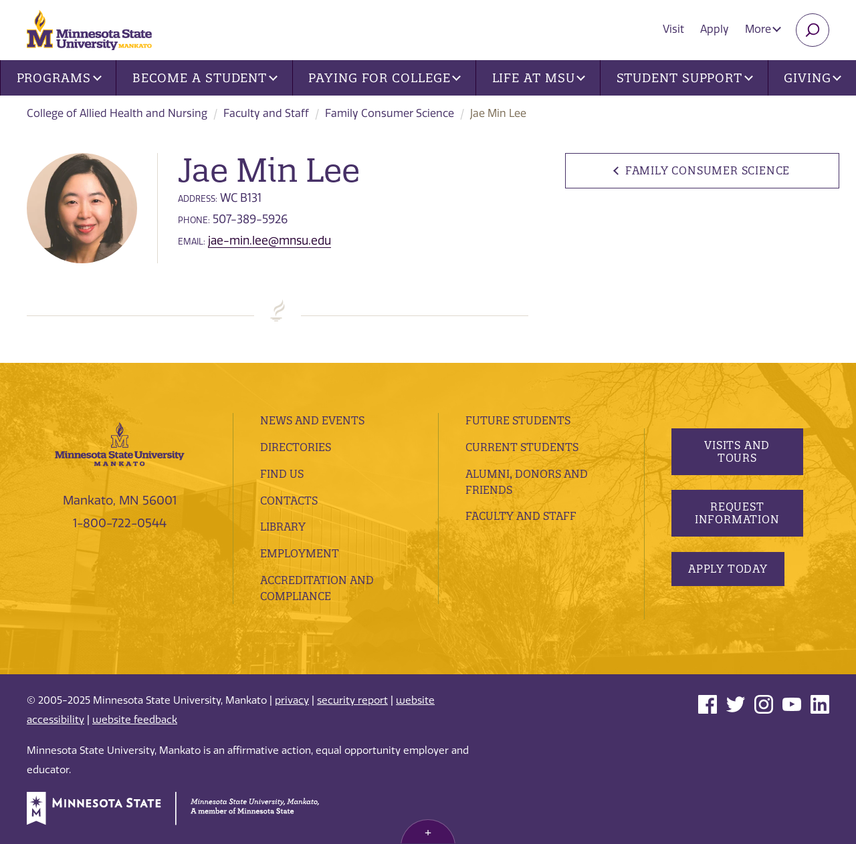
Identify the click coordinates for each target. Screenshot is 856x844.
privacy (292, 700)
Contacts (289, 500)
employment (299, 553)
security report (352, 700)
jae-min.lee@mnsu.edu (269, 240)
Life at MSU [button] (539, 78)
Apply (714, 29)
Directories (295, 447)
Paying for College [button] (384, 78)
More (763, 29)
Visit (673, 29)
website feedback (134, 720)
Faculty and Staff (266, 113)
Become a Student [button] (205, 78)
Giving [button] (812, 78)
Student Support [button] (685, 78)
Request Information (736, 513)
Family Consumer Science (389, 113)
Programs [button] (59, 78)
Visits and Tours (737, 451)
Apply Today (728, 568)
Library (283, 526)
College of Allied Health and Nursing (117, 113)
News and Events (312, 420)
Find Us (282, 473)
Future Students (517, 420)
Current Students (521, 447)
